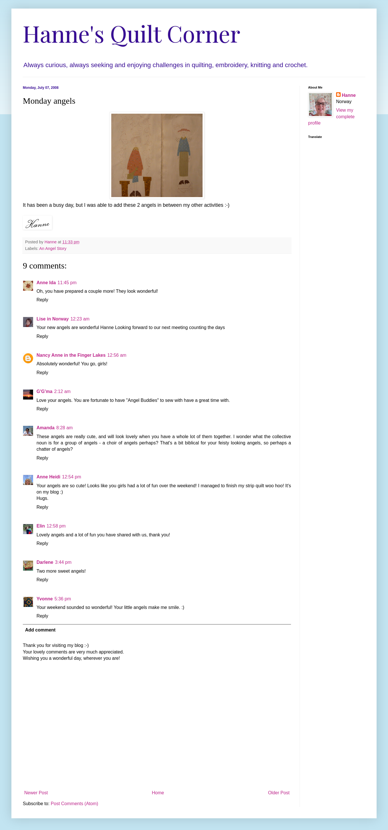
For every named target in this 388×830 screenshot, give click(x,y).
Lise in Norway (53, 318)
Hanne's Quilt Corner (131, 33)
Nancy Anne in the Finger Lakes (71, 355)
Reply (42, 299)
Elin (41, 526)
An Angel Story (52, 248)
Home (158, 792)
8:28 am (64, 427)
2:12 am (62, 391)
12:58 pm (56, 526)
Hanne (349, 95)
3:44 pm (63, 562)
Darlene (45, 562)
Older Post (279, 792)
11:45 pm (67, 282)
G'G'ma (44, 391)
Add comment (40, 629)
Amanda (45, 427)
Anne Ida (46, 282)
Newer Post (36, 792)
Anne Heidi (48, 476)
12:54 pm (71, 476)
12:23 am (80, 318)
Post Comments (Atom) (74, 803)
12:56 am (116, 355)
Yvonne (45, 598)
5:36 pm (62, 598)
